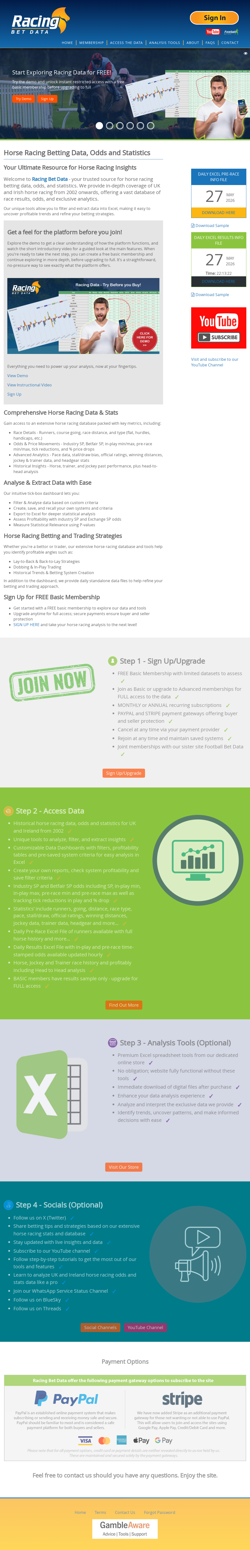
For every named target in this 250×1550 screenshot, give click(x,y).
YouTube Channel (145, 1327)
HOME (67, 42)
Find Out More (124, 1005)
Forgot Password (159, 1512)
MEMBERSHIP (91, 42)
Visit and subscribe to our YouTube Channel (218, 337)
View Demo (17, 375)
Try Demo (23, 98)
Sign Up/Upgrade (123, 773)
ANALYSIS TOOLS (164, 42)
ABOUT (193, 42)
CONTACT (230, 42)
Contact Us (125, 1512)
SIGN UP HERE (26, 624)
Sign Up (47, 98)
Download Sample (210, 225)
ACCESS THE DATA (126, 42)
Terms (100, 1512)
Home (80, 1512)
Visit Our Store (124, 1167)
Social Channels (100, 1327)
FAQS (210, 42)
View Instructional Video (29, 385)
